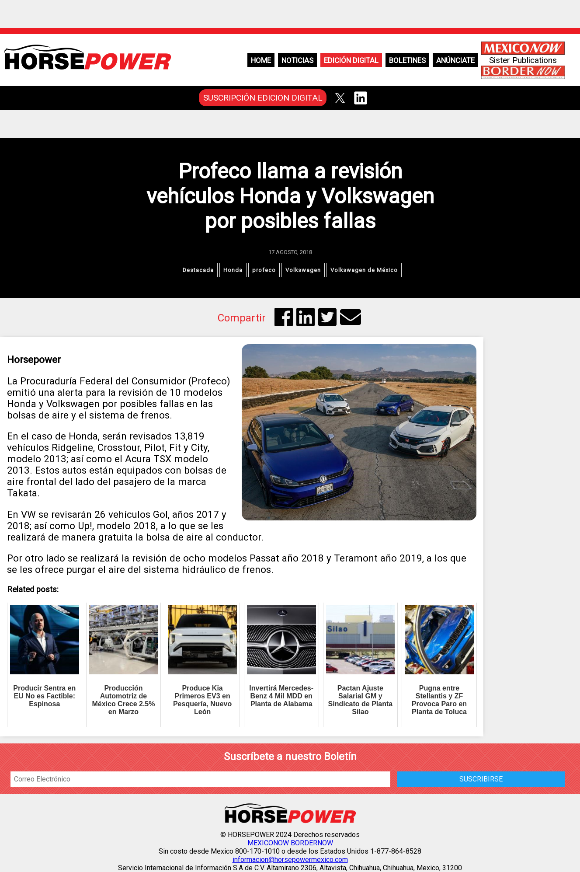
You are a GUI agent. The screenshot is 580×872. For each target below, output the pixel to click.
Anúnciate (455, 60)
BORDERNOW (312, 843)
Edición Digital (351, 60)
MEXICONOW (268, 843)
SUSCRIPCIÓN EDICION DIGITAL (263, 98)
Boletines (407, 60)
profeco (264, 270)
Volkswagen (303, 270)
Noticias (297, 60)
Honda (233, 270)
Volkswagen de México (364, 270)
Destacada (198, 270)
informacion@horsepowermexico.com (290, 859)
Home (261, 60)
